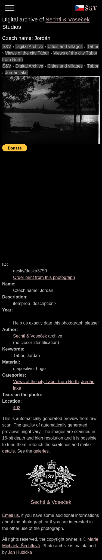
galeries (41, 451)
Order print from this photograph (44, 277)
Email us (10, 515)
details (8, 451)
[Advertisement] (51, 204)
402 (16, 407)
